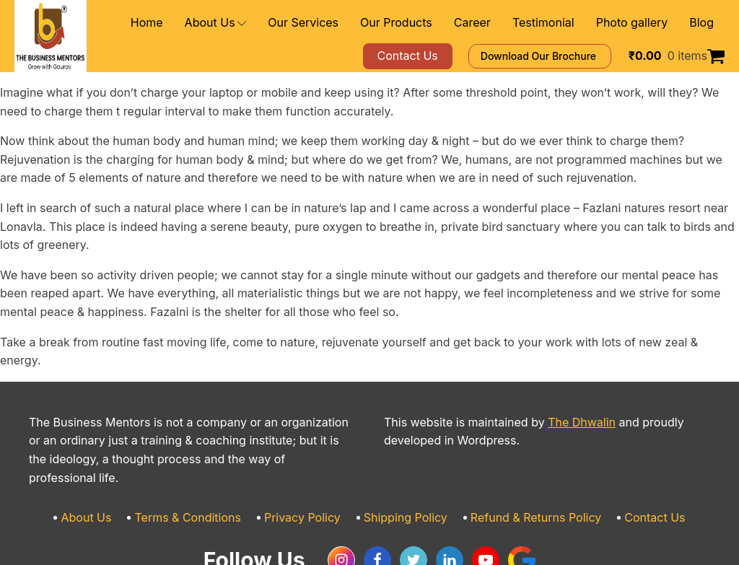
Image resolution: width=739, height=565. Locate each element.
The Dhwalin (555, 386)
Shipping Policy (404, 462)
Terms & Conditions (206, 462)
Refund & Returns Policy (521, 462)
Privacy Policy (310, 462)
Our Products (427, 23)
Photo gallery (639, 23)
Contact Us (630, 462)
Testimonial (559, 23)
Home (202, 23)
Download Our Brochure (560, 56)
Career (494, 23)
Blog (702, 23)
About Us (265, 23)
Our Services (345, 23)
